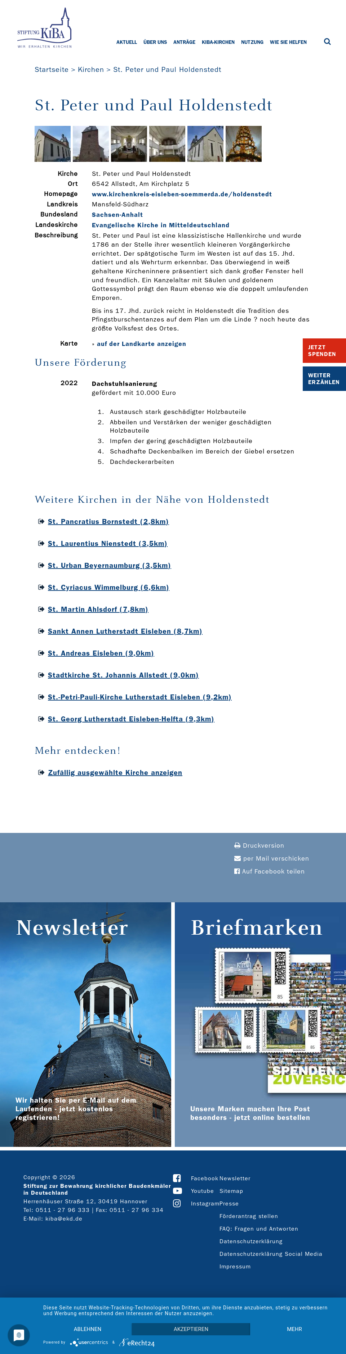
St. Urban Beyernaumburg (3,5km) (109, 565)
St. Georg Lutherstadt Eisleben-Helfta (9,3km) (131, 719)
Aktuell (126, 42)
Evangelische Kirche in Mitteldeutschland (161, 225)
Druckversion (259, 845)
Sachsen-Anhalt (117, 215)
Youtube (202, 1190)
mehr (294, 1329)
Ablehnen (87, 1329)
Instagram (205, 1203)
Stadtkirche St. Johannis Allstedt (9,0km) (123, 675)
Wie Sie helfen (288, 42)
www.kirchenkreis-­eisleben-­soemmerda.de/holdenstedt (182, 194)
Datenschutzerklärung (251, 1241)
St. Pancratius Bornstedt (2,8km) (108, 521)
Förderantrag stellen (248, 1216)
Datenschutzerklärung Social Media (271, 1253)
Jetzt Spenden (322, 350)
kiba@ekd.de (64, 1218)
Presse (229, 1203)
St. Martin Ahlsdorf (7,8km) (98, 609)
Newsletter (234, 1178)
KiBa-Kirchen (218, 42)
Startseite (52, 69)
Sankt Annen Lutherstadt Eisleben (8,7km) (125, 631)
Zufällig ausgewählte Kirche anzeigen (115, 772)
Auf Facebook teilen (269, 871)
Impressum (235, 1266)
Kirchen (91, 69)
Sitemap (231, 1190)
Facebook (204, 1178)
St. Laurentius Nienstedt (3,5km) (108, 543)
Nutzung (252, 42)
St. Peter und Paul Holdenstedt (167, 69)
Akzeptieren (191, 1329)
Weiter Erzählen (324, 379)
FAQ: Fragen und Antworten (258, 1228)
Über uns (155, 42)
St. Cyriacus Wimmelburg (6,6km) (108, 587)
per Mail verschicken (271, 858)
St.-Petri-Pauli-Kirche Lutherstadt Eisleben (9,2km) (140, 697)
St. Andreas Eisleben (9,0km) (101, 653)
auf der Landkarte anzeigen (141, 344)
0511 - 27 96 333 (63, 1210)
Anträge (184, 42)
